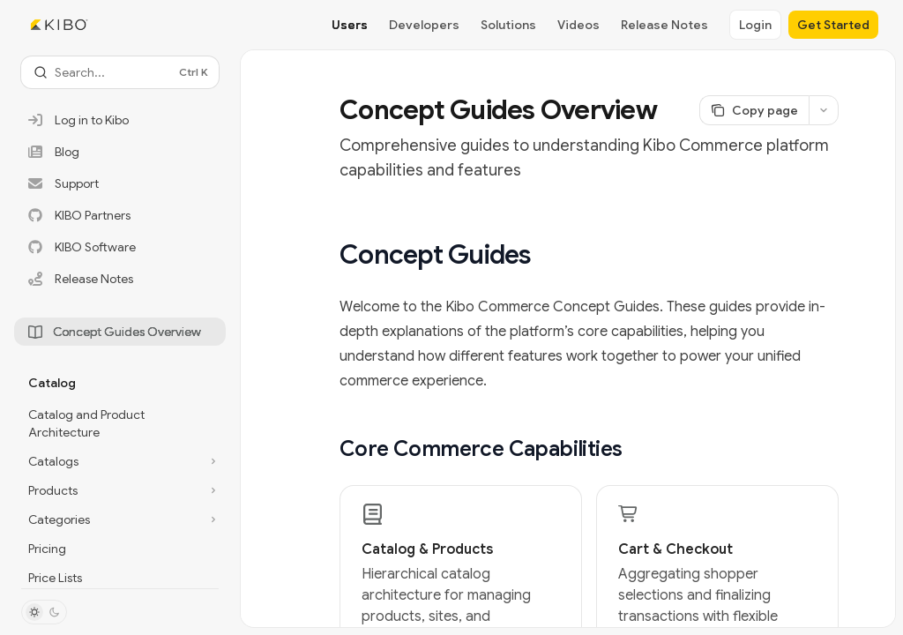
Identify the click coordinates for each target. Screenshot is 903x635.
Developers (424, 25)
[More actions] (824, 110)
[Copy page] (754, 110)
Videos (578, 25)
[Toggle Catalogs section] (120, 461)
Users (350, 25)
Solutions (508, 25)
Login (755, 25)
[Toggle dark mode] (44, 612)
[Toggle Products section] (120, 490)
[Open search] (120, 72)
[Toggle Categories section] (120, 519)
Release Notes (664, 25)
